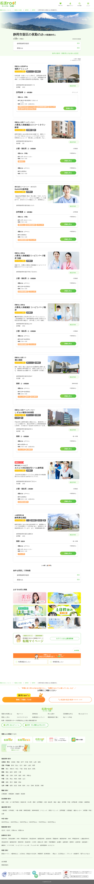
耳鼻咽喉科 (52, 842)
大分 (28, 785)
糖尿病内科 (63, 838)
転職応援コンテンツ (38, 717)
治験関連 (87, 802)
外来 (7, 802)
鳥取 (15, 779)
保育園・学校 (66, 802)
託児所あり (61, 853)
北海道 (13, 762)
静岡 (15, 772)
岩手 (22, 762)
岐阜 (11, 772)
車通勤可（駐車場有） (44, 853)
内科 (18, 838)
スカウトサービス (22, 717)
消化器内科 (32, 838)
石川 (21, 765)
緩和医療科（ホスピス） (47, 845)
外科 (69, 838)
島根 (19, 779)
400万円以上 (15, 822)
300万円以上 (5, 822)
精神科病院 (35, 810)
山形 (35, 762)
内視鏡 (81, 802)
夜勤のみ (21, 830)
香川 (11, 782)
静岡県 (26, 10)
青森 (18, 762)
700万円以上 (42, 822)
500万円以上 (24, 822)
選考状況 (35, 714)
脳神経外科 (13, 842)
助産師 (23, 794)
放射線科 (85, 842)
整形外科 (21, 842)
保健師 (17, 794)
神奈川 (12, 769)
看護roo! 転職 (18, 10)
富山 (16, 765)
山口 (24, 779)
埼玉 (17, 769)
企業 (3, 814)
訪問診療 (74, 802)
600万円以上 (33, 822)
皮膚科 (59, 842)
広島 (7, 779)
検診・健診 (57, 802)
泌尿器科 (65, 842)
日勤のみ (14, 830)
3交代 (8, 830)
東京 (7, 769)
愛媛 (15, 782)
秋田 (30, 762)
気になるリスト (83, 714)
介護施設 (69, 810)
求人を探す (51, 714)
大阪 (7, 775)
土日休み (22, 853)
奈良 (24, 775)
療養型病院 (27, 810)
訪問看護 (39, 802)
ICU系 (29, 802)
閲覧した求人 (6, 717)
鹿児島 (37, 785)
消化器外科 (5, 842)
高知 (19, 782)
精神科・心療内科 (75, 842)
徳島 (7, 782)
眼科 (46, 842)
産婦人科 (40, 842)
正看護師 (4, 794)
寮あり (55, 853)
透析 (34, 802)
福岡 (11, 785)
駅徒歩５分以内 (31, 853)
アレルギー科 (35, 845)
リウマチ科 (10, 845)
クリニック (43, 810)
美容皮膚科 (11, 838)
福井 (25, 765)
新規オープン (6, 853)
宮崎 (32, 785)
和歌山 (29, 775)
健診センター (78, 810)
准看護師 (11, 794)
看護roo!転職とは (7, 714)
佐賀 (15, 785)
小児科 (34, 842)
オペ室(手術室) (14, 802)
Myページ (20, 714)
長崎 (19, 785)
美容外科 (4, 838)
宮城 (26, 762)
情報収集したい (58, 662)
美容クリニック (53, 810)
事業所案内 (5, 865)
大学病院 (11, 810)
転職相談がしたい (24, 662)
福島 (39, 762)
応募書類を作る (68, 714)
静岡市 (33, 10)
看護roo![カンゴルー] (5, 10)
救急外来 (23, 802)
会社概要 (4, 861)
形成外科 (28, 842)
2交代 (3, 830)
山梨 (29, 765)
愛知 (7, 772)
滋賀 (19, 775)
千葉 (21, 769)
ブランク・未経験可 (73, 853)
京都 (11, 775)
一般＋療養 (18, 810)
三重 (19, 772)
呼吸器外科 (75, 838)
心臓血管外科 (85, 838)
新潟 (12, 765)
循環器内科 (41, 838)
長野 (33, 765)
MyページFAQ (67, 717)
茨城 (25, 769)
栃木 (29, 769)
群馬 (33, 769)
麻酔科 (4, 845)
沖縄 (42, 785)
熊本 (23, 785)
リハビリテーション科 (22, 845)
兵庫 (15, 775)
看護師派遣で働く (53, 717)
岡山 (11, 779)
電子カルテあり (85, 853)
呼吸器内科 (24, 838)
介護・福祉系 (48, 802)
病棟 (3, 802)
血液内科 (48, 838)
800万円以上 (52, 822)
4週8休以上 (14, 853)
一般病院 (4, 810)
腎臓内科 (55, 838)
